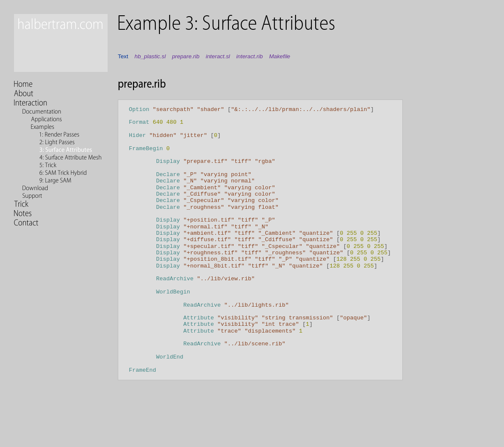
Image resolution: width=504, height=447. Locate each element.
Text (123, 56)
